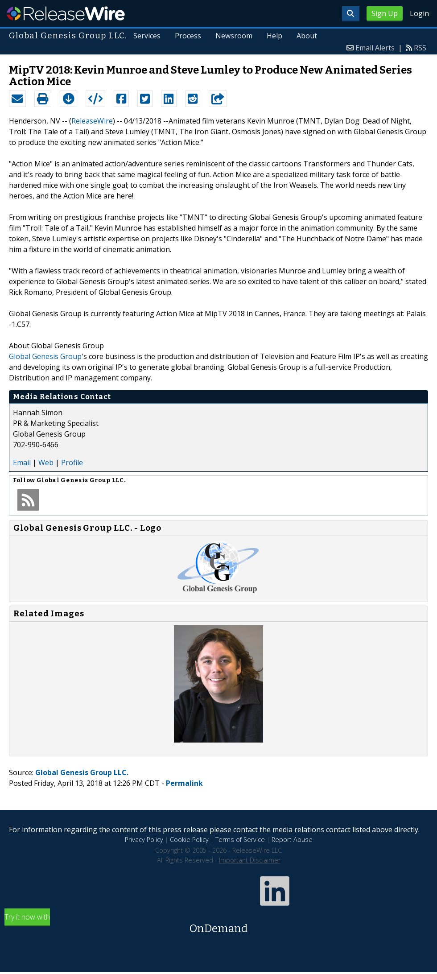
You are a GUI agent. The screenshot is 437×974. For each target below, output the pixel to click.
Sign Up (384, 13)
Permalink (184, 783)
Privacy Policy (144, 839)
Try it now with (218, 924)
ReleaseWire (65, 13)
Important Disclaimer (249, 860)
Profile (72, 462)
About (307, 36)
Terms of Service (240, 839)
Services (147, 36)
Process (188, 36)
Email (22, 462)
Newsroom (233, 36)
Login (419, 13)
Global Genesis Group (45, 356)
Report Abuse (292, 839)
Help (274, 36)
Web (46, 462)
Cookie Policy (189, 839)
